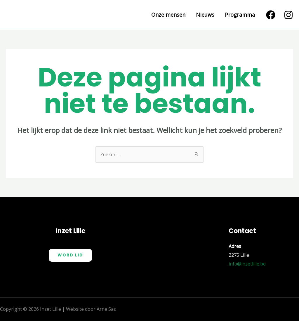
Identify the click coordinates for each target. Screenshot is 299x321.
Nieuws (205, 14)
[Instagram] (288, 15)
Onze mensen (168, 14)
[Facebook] (270, 15)
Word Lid (70, 255)
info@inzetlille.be (247, 264)
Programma (240, 14)
